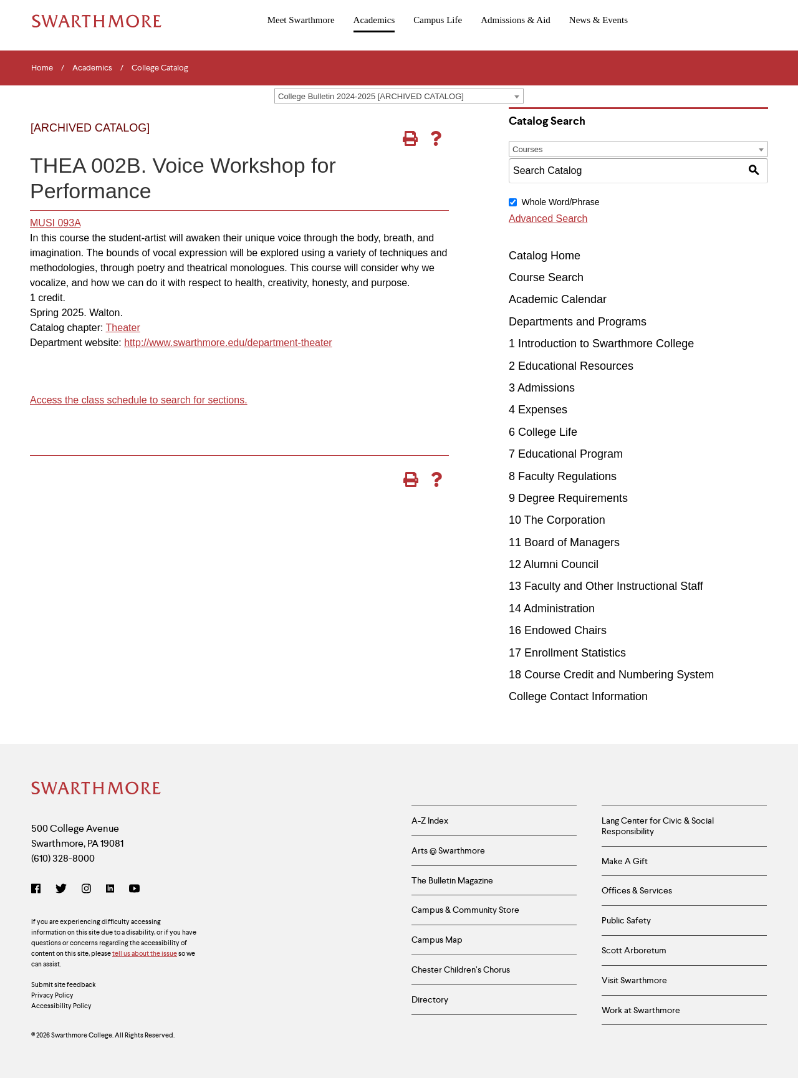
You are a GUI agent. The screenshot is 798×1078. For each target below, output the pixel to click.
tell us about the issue (144, 953)
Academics (92, 68)
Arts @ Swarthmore (448, 850)
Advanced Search (548, 218)
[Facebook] (38, 889)
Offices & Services (637, 890)
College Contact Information (578, 696)
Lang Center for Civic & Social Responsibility (658, 826)
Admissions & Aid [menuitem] (515, 20)
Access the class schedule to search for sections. (139, 400)
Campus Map (437, 939)
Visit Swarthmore (634, 980)
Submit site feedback (63, 984)
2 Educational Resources (571, 366)
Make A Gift (625, 861)
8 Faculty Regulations (563, 476)
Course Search (546, 277)
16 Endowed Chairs (558, 630)
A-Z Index (429, 820)
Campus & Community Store (465, 909)
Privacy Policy (52, 995)
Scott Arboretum (634, 950)
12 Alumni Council (553, 564)
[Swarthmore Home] (96, 789)
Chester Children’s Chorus (460, 969)
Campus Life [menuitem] (437, 20)
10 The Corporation (557, 520)
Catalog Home (544, 255)
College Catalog (160, 68)
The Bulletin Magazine (452, 880)
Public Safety (626, 920)
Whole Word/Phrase (560, 202)
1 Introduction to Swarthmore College (601, 343)
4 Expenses (538, 409)
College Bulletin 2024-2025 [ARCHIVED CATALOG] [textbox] (371, 96)
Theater (123, 327)
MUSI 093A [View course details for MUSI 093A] (55, 223)
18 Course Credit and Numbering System (611, 674)
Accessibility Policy (61, 1005)
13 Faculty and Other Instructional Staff (606, 586)
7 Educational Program (566, 454)
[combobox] (399, 96)
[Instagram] (86, 889)
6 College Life (543, 432)
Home (42, 68)
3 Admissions (542, 388)
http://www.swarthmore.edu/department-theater (228, 342)
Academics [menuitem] (374, 20)
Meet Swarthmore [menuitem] (301, 20)
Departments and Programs (578, 321)
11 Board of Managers (564, 542)
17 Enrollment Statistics (567, 653)
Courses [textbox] (527, 149)
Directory (429, 999)
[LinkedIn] (110, 889)
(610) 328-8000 (63, 858)
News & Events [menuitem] (598, 20)
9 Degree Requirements (568, 498)
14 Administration (552, 608)
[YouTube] (134, 889)
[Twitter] (61, 889)
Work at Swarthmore (641, 1010)
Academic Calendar (558, 299)
